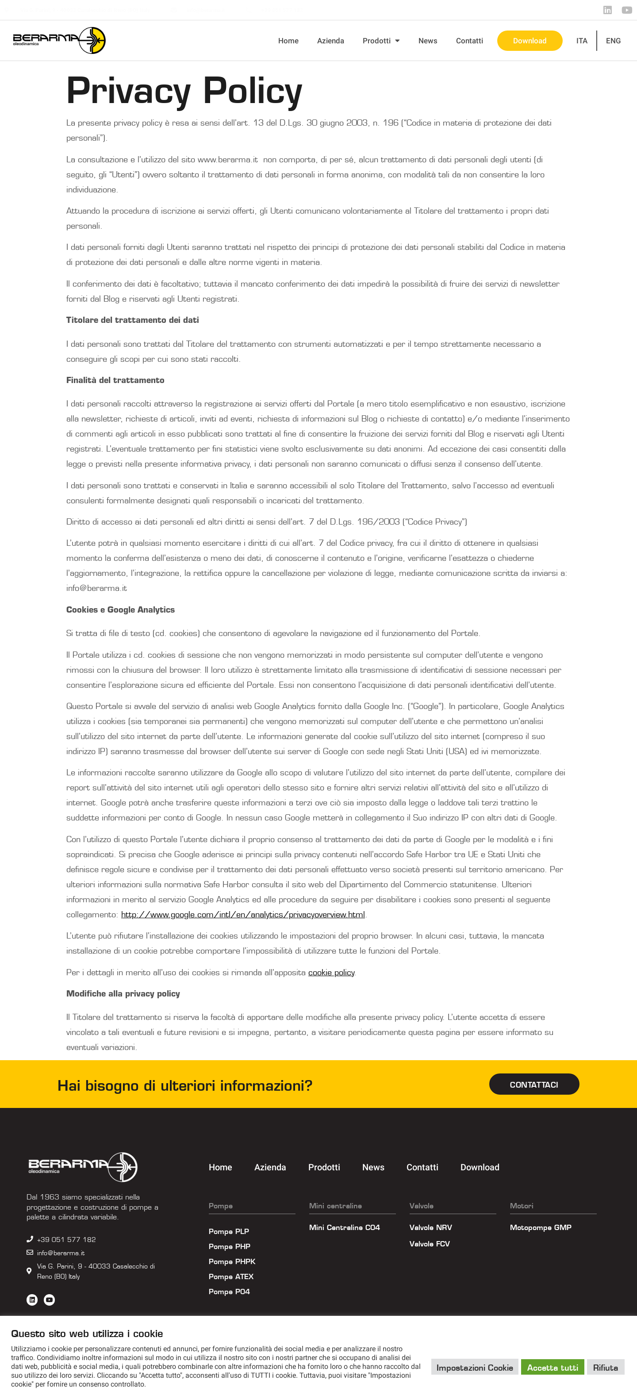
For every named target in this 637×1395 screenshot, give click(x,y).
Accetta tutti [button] (552, 1366)
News (427, 40)
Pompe (221, 1205)
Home (288, 40)
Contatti (469, 40)
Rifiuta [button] (605, 1366)
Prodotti (381, 40)
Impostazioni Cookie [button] (475, 1366)
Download (530, 40)
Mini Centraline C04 (344, 1226)
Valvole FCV (430, 1243)
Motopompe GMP (541, 1226)
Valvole (422, 1205)
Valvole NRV (431, 1226)
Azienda (330, 40)
